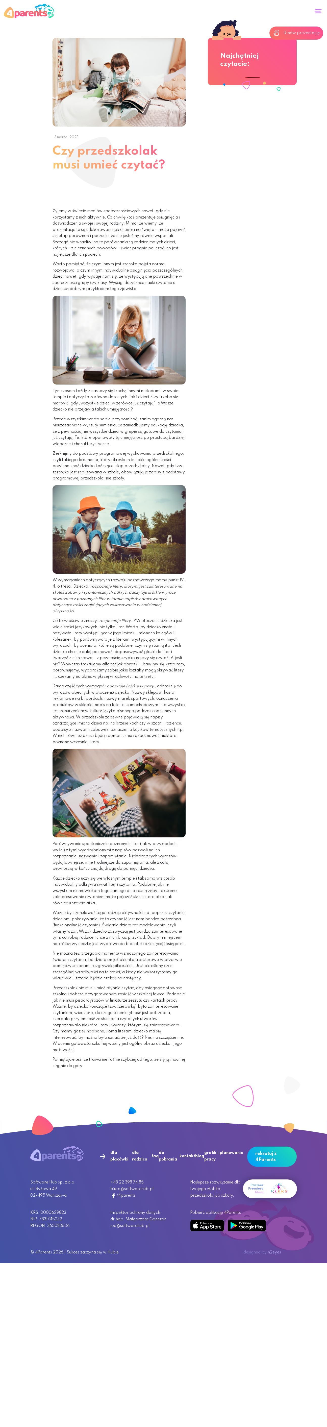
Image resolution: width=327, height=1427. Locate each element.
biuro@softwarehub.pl (132, 1189)
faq (155, 1156)
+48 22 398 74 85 (127, 1182)
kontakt (187, 1156)
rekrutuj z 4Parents (265, 1156)
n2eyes (274, 1252)
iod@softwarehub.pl (129, 1226)
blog (199, 1156)
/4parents (123, 1196)
